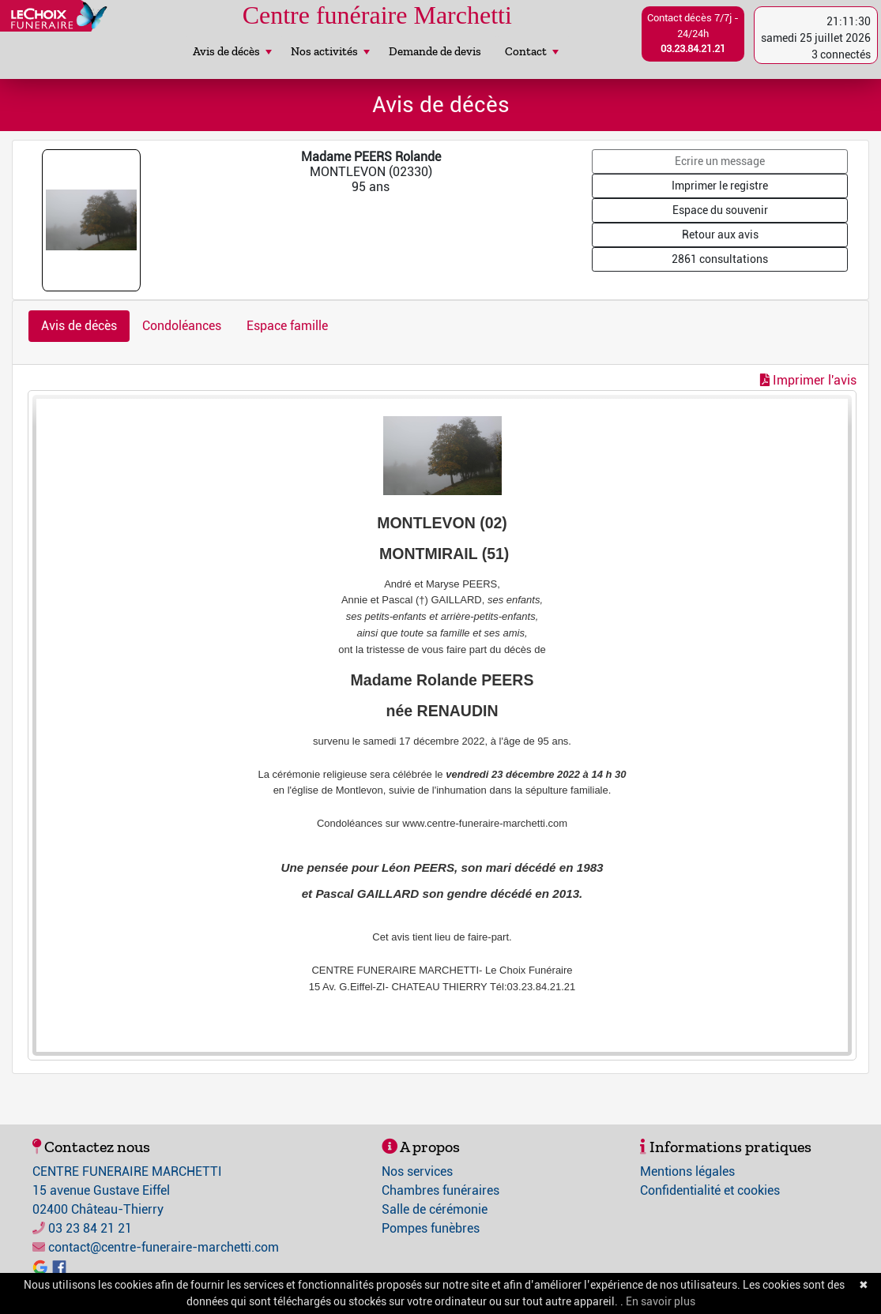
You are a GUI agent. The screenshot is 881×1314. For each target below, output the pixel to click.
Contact (532, 51)
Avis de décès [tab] (79, 325)
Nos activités (330, 51)
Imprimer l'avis (808, 380)
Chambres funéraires (440, 1190)
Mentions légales (687, 1171)
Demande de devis (435, 51)
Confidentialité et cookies (710, 1190)
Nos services (417, 1171)
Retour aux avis (720, 234)
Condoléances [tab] (181, 325)
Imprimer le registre (720, 185)
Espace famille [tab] (287, 325)
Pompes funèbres (431, 1228)
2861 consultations (720, 259)
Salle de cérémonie (435, 1209)
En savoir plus (660, 1301)
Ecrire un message (720, 161)
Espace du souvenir (720, 210)
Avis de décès (232, 51)
